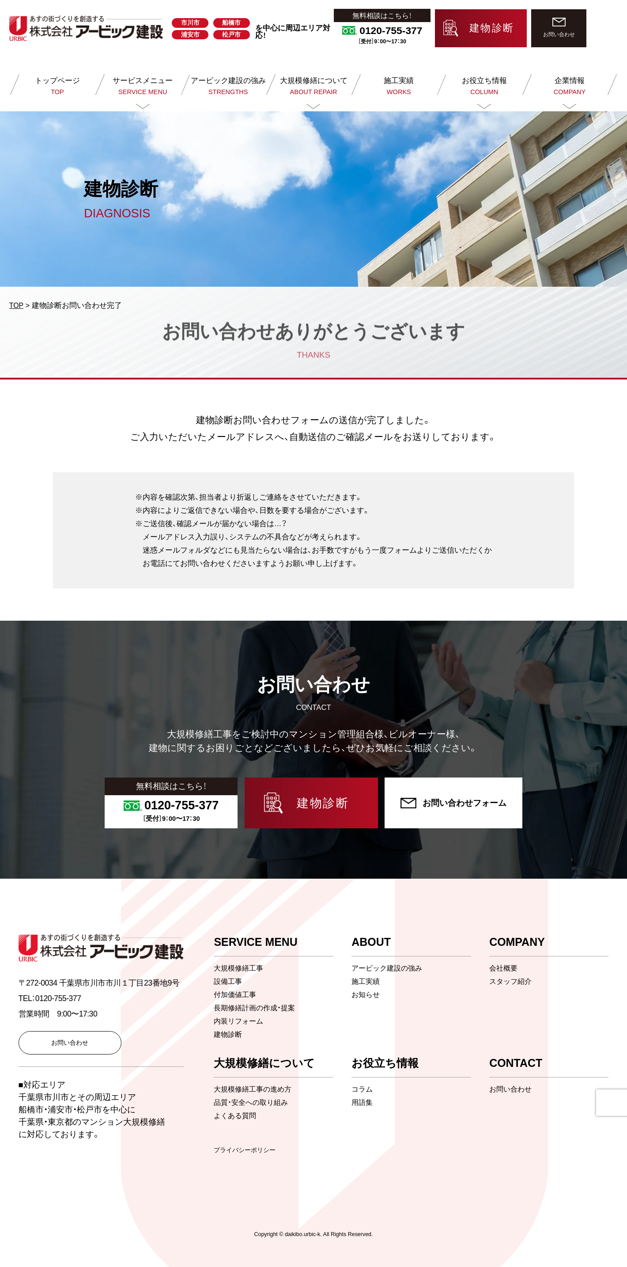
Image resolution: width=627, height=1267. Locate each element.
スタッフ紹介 (511, 981)
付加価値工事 (236, 994)
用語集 (362, 1102)
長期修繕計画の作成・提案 (257, 1008)
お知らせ (366, 994)
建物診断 (229, 1034)
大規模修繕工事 (240, 968)
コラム (362, 1089)
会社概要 (504, 968)
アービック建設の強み (389, 968)
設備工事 (229, 981)
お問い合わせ (511, 1089)
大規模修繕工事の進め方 (255, 1089)
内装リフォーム (240, 1021)
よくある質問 (236, 1115)
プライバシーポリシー (247, 1149)
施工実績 (366, 981)
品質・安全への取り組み (253, 1102)
